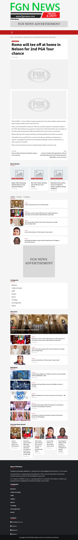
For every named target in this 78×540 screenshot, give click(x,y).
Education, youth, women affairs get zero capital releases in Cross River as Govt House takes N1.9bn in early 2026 (27, 447)
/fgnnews (14, 526)
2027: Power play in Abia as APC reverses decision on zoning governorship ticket (39, 446)
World (14, 306)
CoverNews (47, 537)
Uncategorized (15, 41)
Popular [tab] (19, 197)
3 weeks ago (15, 188)
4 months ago (34, 188)
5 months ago (54, 190)
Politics (52, 178)
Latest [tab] (12, 197)
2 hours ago (15, 331)
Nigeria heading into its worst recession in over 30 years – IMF (48, 395)
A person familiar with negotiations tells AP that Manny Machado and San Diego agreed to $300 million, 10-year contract (53, 154)
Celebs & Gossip (17, 288)
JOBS (13, 291)
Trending (14, 300)
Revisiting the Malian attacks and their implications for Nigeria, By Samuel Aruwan (62, 446)
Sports (13, 178)
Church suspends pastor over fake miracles (36, 204)
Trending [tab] (26, 197)
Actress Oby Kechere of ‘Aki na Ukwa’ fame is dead (38, 232)
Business (14, 285)
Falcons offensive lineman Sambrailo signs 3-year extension (25, 153)
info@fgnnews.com (17, 522)
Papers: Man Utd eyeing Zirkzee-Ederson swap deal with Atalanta (19, 185)
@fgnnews (14, 530)
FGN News (14, 19)
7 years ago (15, 57)
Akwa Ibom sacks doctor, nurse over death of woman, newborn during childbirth (58, 185)
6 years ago (35, 377)
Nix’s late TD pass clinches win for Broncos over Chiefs (39, 185)
